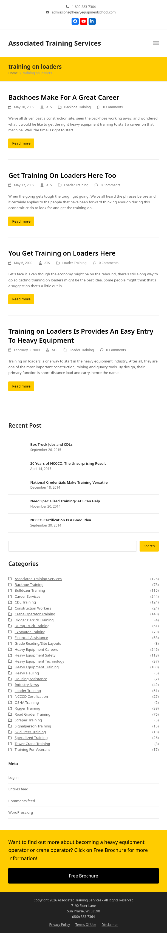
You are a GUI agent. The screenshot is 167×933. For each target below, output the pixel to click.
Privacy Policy (59, 924)
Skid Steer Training (30, 731)
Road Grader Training (32, 714)
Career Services (27, 596)
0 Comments (113, 107)
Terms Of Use (85, 924)
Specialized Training (31, 737)
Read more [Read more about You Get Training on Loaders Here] (21, 299)
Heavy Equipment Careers (36, 649)
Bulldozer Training (30, 590)
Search (149, 545)
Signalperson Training (33, 726)
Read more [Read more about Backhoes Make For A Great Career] (21, 143)
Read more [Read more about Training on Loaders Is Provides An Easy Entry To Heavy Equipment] (21, 386)
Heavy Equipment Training (37, 667)
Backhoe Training (77, 107)
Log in (13, 777)
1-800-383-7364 (84, 6)
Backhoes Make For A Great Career (63, 97)
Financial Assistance (31, 637)
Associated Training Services (54, 43)
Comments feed (21, 800)
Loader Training (76, 185)
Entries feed (18, 789)
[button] (156, 43)
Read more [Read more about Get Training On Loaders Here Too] (21, 221)
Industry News (27, 684)
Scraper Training (28, 720)
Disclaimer (109, 924)
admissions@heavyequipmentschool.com (84, 12)
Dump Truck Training (32, 625)
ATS (49, 107)
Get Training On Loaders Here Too (62, 175)
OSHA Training (27, 702)
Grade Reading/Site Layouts (38, 643)
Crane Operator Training (35, 613)
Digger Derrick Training (34, 620)
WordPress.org (20, 812)
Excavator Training (30, 631)
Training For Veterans (32, 749)
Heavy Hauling (27, 673)
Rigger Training (27, 708)
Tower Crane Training (32, 743)
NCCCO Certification (31, 696)
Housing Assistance (31, 678)
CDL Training (25, 602)
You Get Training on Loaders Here (61, 253)
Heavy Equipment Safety (35, 655)
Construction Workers (33, 608)
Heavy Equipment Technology (39, 661)
